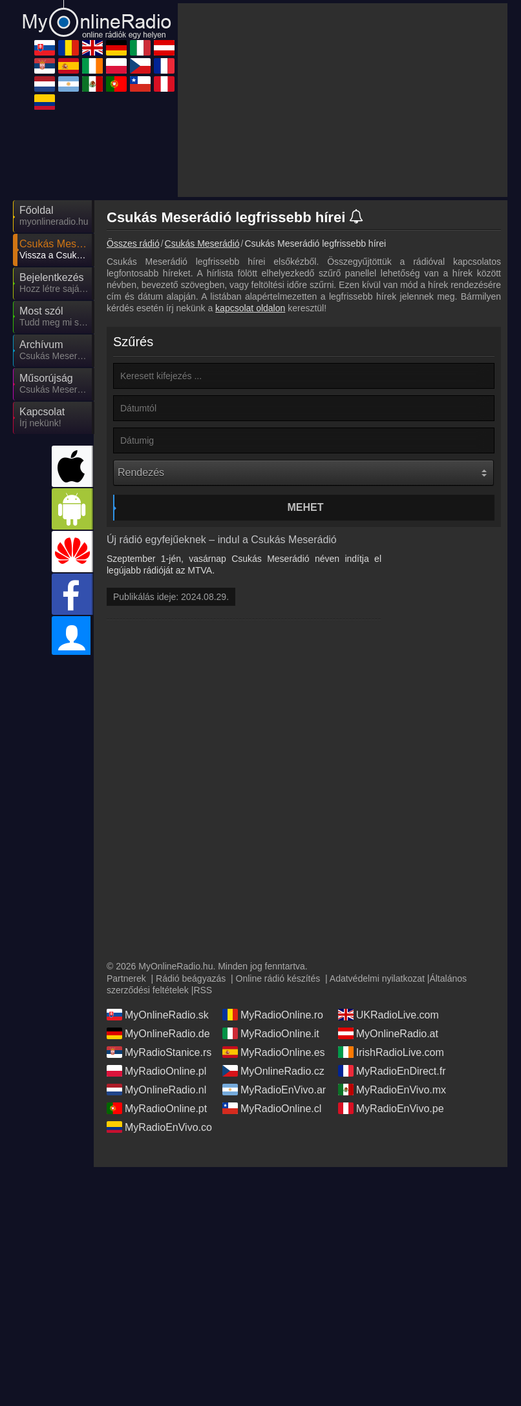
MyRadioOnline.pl (156, 1071)
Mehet (306, 507)
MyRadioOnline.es (273, 1052)
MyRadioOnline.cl (271, 1108)
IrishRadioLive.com (391, 1052)
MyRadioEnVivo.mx (392, 1089)
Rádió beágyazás (191, 978)
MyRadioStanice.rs (159, 1052)
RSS (202, 990)
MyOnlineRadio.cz (273, 1071)
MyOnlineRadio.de (158, 1033)
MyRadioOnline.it (270, 1033)
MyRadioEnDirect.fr (392, 1071)
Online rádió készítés (278, 978)
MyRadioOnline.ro (272, 1014)
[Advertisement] (342, 100)
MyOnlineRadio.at (388, 1033)
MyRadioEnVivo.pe (391, 1108)
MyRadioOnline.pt (157, 1108)
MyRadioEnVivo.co (159, 1127)
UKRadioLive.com (388, 1014)
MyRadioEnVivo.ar (274, 1089)
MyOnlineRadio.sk (158, 1014)
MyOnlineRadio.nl (156, 1089)
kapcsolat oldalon (250, 308)
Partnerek (126, 978)
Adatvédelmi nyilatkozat (377, 978)
